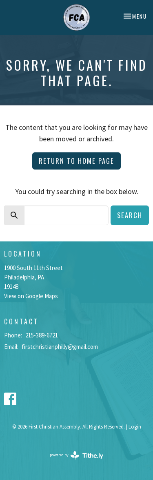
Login (135, 426)
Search (129, 215)
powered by (76, 455)
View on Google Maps (31, 296)
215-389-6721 (41, 335)
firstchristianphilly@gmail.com (60, 347)
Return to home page (76, 161)
